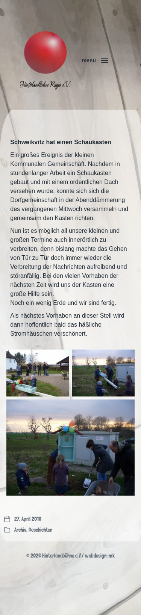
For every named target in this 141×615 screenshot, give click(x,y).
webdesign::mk (100, 556)
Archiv (20, 530)
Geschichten (40, 530)
